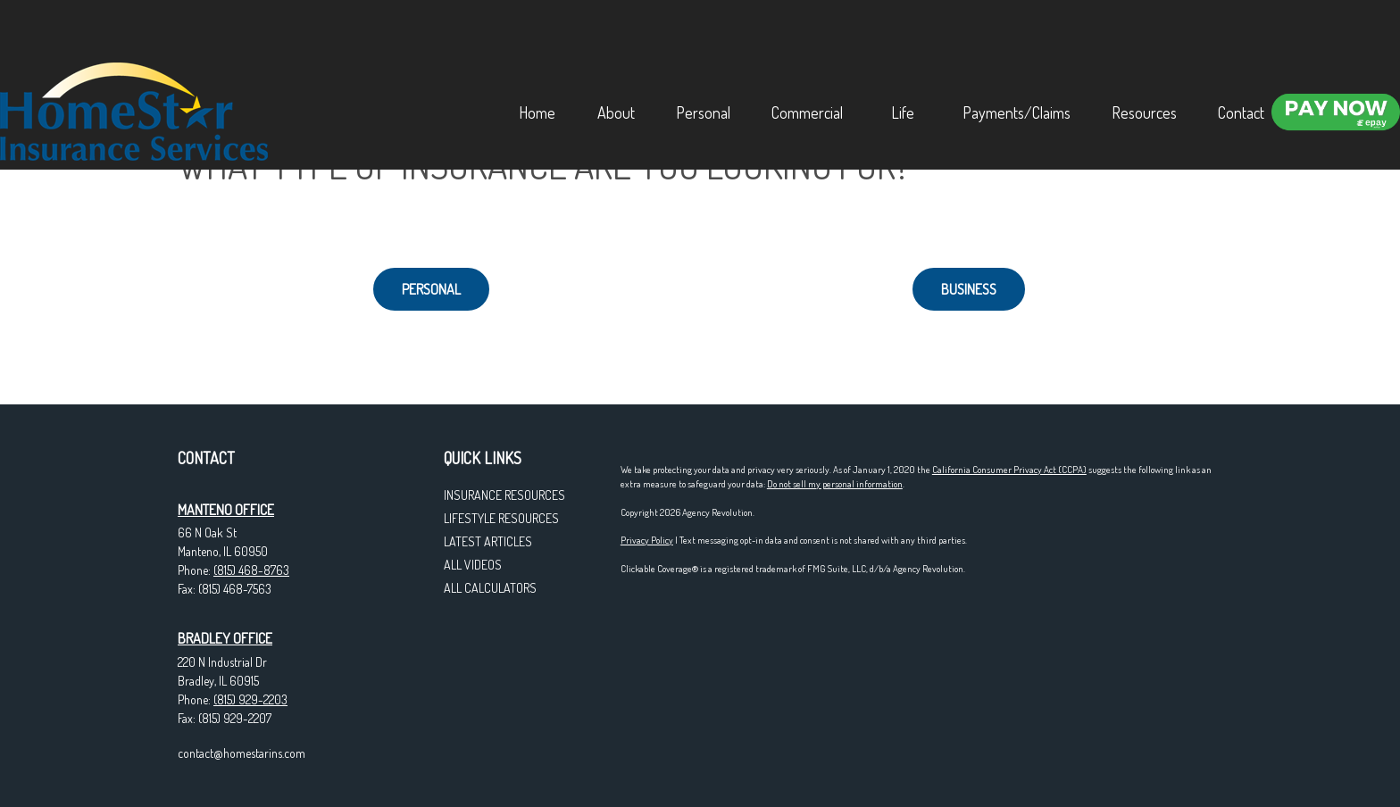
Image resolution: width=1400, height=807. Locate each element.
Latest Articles (488, 541)
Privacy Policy (647, 540)
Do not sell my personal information (835, 484)
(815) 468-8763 (251, 570)
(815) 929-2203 (250, 699)
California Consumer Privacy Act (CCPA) (1009, 469)
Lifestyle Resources (501, 518)
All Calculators (490, 587)
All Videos (473, 564)
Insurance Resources (504, 495)
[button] (488, 39)
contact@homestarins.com (241, 753)
